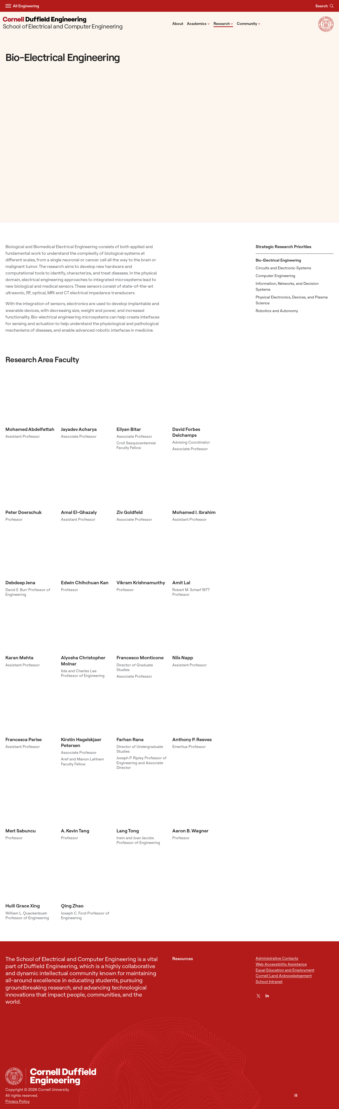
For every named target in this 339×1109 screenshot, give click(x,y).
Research (223, 23)
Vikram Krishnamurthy (141, 582)
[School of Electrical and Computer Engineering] (63, 23)
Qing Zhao (72, 906)
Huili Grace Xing (22, 906)
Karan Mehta (19, 657)
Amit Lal (181, 582)
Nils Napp (182, 657)
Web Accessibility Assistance (281, 964)
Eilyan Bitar (129, 429)
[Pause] (296, 1095)
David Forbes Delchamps (186, 432)
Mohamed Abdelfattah (29, 429)
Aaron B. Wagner (190, 831)
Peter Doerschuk (23, 512)
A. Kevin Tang (75, 831)
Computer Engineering (275, 275)
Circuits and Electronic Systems (283, 268)
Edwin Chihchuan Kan (85, 582)
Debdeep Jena (20, 582)
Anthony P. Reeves (192, 739)
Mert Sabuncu (20, 831)
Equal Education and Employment (285, 970)
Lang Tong (128, 831)
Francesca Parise (23, 739)
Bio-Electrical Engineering (278, 260)
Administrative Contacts (277, 958)
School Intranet (269, 981)
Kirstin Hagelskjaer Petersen (81, 742)
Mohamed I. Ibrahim (194, 512)
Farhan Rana (130, 739)
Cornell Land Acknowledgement (284, 975)
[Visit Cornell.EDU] (326, 30)
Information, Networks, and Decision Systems (287, 286)
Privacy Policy (17, 1101)
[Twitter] (258, 996)
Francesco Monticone (140, 657)
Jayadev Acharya (79, 429)
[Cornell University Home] (14, 1076)
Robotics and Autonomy (277, 310)
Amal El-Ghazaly (79, 512)
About (177, 23)
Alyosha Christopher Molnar (83, 660)
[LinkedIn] (267, 996)
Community (248, 23)
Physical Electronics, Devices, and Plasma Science (292, 300)
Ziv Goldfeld (130, 512)
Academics (198, 23)
